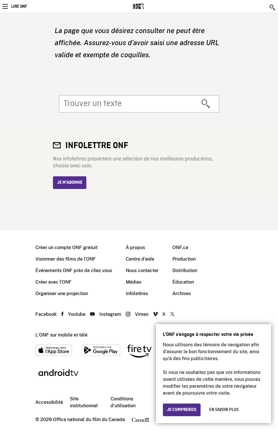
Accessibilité (49, 402)
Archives (181, 293)
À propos (135, 247)
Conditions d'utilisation (123, 402)
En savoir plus (224, 410)
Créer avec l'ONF (53, 282)
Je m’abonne (69, 182)
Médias (133, 282)
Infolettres (137, 293)
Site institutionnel (84, 402)
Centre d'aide (140, 259)
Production (184, 259)
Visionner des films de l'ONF (65, 259)
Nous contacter (142, 270)
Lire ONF (19, 6)
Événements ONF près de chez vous (73, 270)
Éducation (183, 282)
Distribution (184, 270)
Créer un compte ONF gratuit (66, 247)
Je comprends (182, 410)
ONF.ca (180, 247)
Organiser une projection (61, 293)
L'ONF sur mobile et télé (61, 335)
